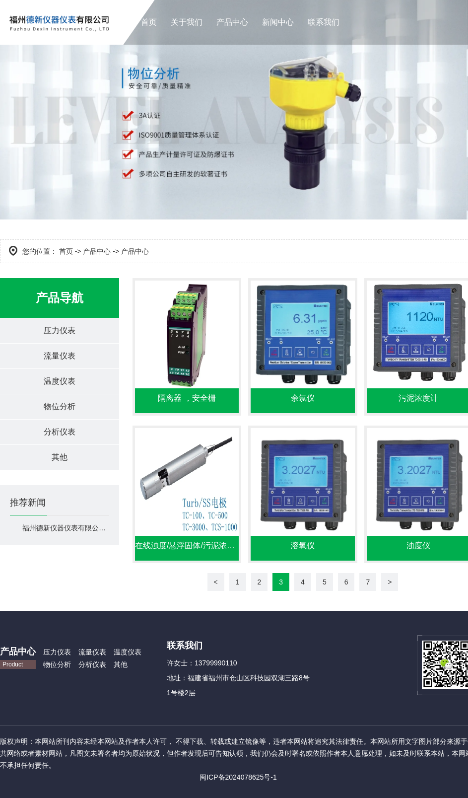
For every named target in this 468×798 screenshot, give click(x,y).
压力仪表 (59, 330)
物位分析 (59, 406)
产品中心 (232, 22)
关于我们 (186, 22)
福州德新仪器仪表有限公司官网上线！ (65, 528)
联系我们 (323, 22)
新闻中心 (278, 22)
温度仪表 (59, 381)
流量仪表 (59, 356)
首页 (149, 22)
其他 (59, 457)
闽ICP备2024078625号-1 (238, 777)
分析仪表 (59, 432)
